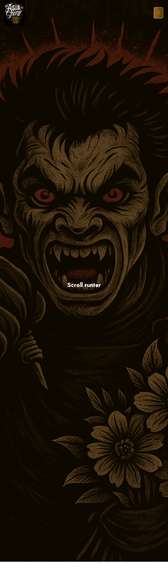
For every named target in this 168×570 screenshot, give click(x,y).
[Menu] (158, 13)
